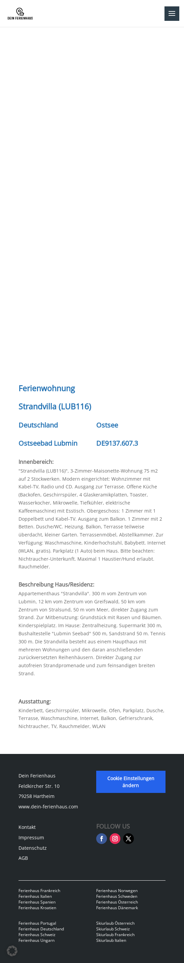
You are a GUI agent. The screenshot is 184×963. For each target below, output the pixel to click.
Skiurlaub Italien (111, 940)
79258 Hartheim (36, 796)
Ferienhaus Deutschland (41, 929)
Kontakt (27, 827)
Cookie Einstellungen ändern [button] (130, 782)
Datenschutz (33, 848)
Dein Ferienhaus (37, 775)
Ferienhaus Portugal (37, 923)
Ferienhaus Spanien (37, 902)
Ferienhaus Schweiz (37, 934)
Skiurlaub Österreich (115, 923)
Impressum (31, 837)
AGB (23, 858)
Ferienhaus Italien (35, 896)
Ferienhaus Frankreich (39, 890)
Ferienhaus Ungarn (36, 940)
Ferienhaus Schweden (116, 896)
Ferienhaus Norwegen (117, 890)
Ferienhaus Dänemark (117, 908)
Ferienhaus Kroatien (37, 908)
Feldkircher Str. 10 (39, 786)
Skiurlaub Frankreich (115, 934)
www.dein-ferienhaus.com (48, 806)
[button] (12, 951)
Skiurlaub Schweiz (113, 929)
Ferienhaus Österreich (117, 902)
